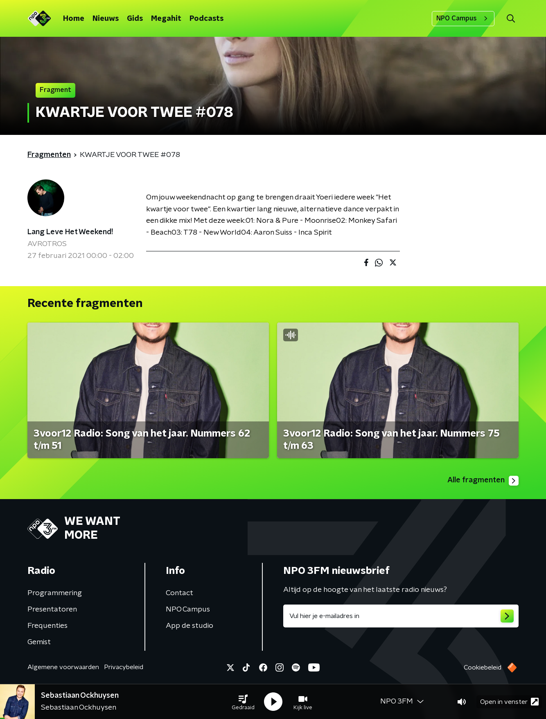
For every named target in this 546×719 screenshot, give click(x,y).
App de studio (189, 625)
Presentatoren (52, 609)
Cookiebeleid (482, 667)
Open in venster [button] (509, 702)
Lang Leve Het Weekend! (70, 232)
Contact (179, 593)
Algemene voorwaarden (63, 667)
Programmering (54, 593)
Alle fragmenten (483, 481)
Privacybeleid (123, 667)
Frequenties (47, 625)
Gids (135, 18)
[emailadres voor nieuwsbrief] (401, 616)
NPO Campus (463, 18)
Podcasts (206, 18)
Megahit (166, 18)
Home (73, 18)
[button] (243, 702)
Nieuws (106, 18)
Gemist (39, 642)
